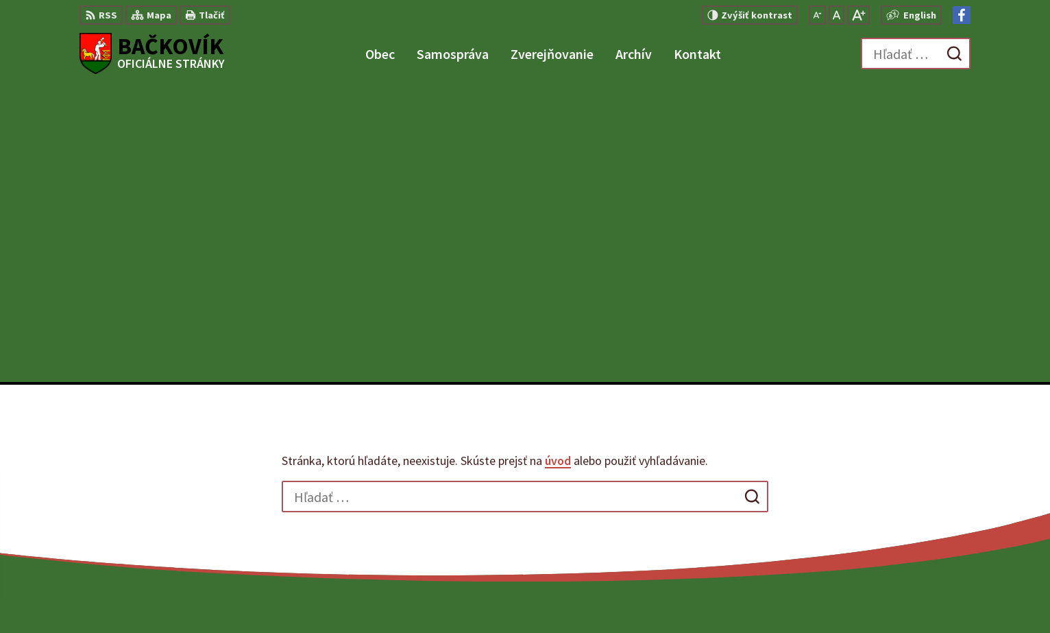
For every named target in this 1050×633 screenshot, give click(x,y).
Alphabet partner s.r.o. (593, 596)
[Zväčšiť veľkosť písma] (858, 15)
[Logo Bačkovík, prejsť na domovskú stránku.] (152, 53)
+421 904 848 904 (883, 487)
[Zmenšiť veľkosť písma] (817, 15)
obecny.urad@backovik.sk (907, 503)
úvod (558, 163)
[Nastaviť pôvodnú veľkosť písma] (836, 15)
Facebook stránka (887, 520)
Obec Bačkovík (770, 596)
